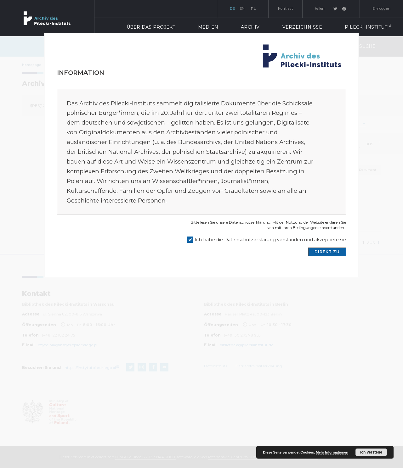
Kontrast (285, 8)
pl (253, 8)
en (242, 8)
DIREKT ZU (327, 251)
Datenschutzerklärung (249, 222)
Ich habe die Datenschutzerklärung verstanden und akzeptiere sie (270, 239)
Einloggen (381, 8)
